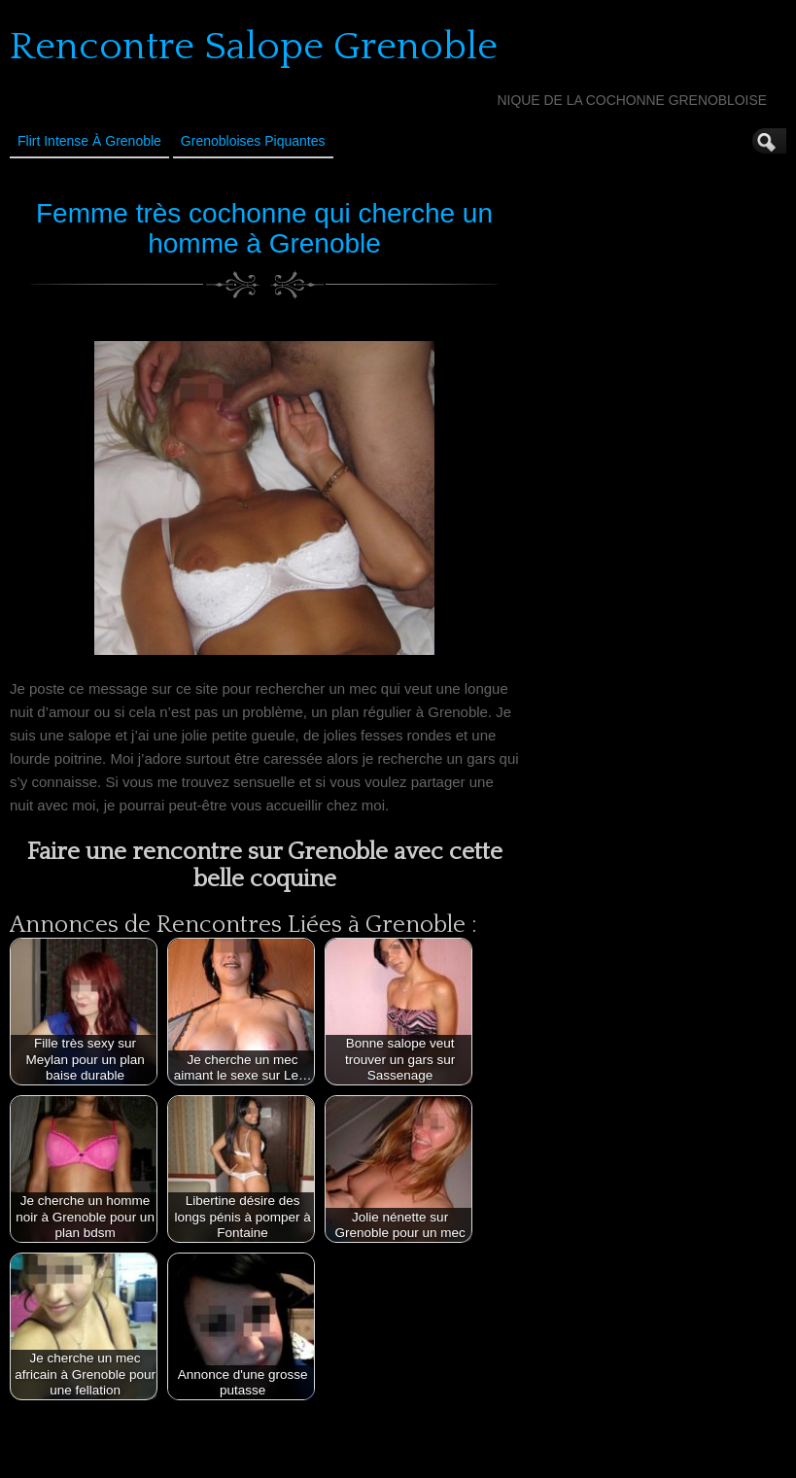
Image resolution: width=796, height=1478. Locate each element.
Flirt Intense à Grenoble (89, 141)
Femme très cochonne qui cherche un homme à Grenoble (264, 228)
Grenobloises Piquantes (253, 141)
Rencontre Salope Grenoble (254, 46)
